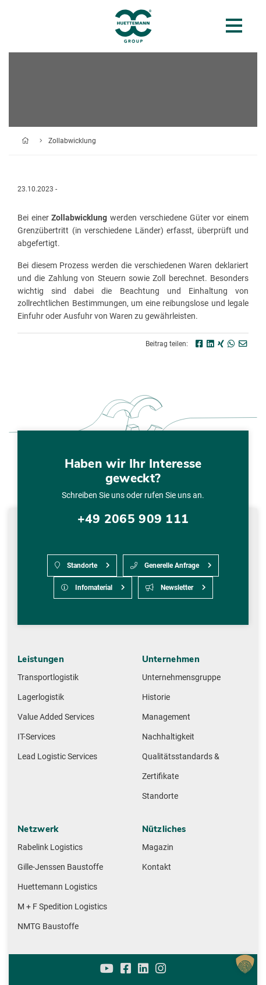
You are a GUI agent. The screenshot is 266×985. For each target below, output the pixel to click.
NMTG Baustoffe (48, 926)
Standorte (76, 565)
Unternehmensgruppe (181, 677)
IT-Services (36, 737)
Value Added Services (55, 717)
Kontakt (156, 867)
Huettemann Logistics (57, 887)
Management (166, 717)
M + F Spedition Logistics (62, 907)
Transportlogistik (48, 677)
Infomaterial (86, 588)
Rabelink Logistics (50, 847)
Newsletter (169, 588)
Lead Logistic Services (57, 757)
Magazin (157, 847)
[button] (245, 964)
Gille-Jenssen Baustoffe (60, 867)
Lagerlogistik (40, 697)
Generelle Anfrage (164, 565)
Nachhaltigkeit (168, 737)
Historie (156, 697)
